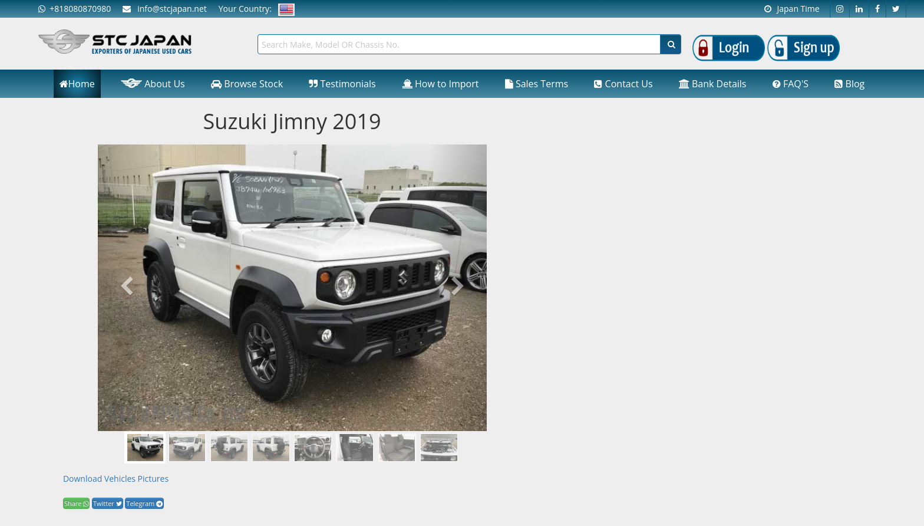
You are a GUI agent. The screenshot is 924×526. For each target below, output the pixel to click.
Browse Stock (247, 83)
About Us (153, 83)
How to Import (440, 83)
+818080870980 (74, 8)
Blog (849, 83)
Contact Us (623, 83)
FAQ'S (790, 83)
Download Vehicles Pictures (116, 478)
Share (76, 503)
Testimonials (342, 83)
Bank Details (713, 83)
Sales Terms (536, 83)
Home (77, 83)
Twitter (107, 503)
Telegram (144, 503)
